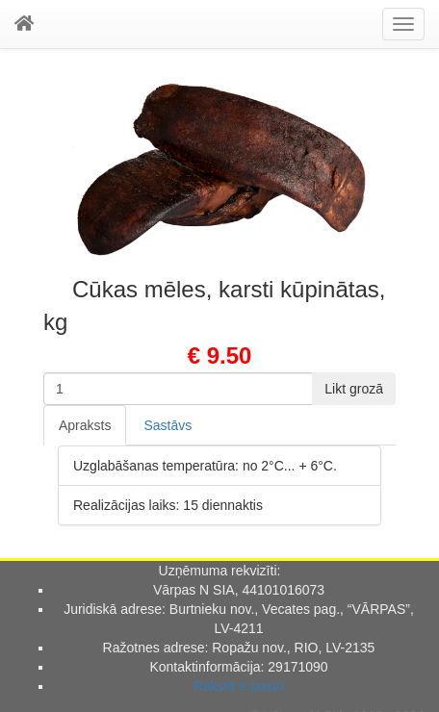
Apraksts (85, 425)
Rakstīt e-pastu (239, 686)
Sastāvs (167, 425)
